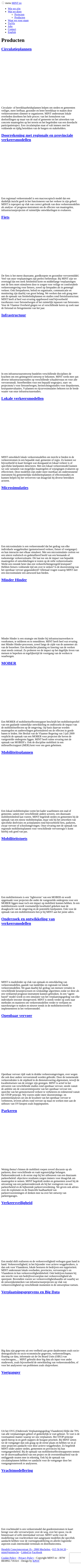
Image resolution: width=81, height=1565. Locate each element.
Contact (12, 29)
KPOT (36, 1560)
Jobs (10, 26)
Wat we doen (14, 11)
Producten (19, 17)
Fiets (5, 217)
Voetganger (10, 1372)
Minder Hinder (14, 580)
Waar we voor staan (18, 20)
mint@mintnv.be (10, 1552)
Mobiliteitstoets (14, 838)
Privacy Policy (26, 1557)
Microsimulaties (14, 487)
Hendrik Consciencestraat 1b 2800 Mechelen (26, 1549)
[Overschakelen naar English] (12, 32)
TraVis (11, 23)
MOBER (8, 663)
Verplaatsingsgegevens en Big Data (30, 1292)
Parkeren (9, 1111)
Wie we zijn (14, 8)
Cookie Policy (8, 1557)
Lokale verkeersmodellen (22, 398)
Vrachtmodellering (17, 1470)
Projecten (19, 14)
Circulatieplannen (16, 49)
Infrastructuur (13, 315)
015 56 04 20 (59, 1549)
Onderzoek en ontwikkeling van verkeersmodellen (28, 921)
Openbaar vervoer (16, 1015)
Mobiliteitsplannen (17, 752)
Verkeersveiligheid (16, 1203)
